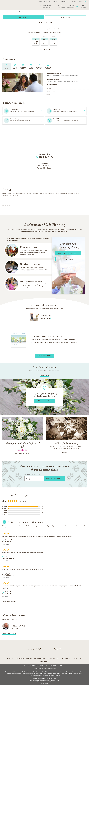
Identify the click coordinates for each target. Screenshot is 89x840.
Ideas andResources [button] (71, 6)
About (15, 12)
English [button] (82, 1)
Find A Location (44, 1)
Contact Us (65, 1)
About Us (10, 658)
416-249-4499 (46, 157)
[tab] (6, 66)
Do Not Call (78, 658)
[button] (82, 1)
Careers (29, 658)
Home (3, 12)
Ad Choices (44, 661)
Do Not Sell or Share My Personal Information (44, 668)
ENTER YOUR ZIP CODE (32, 474)
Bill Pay (55, 1)
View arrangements (23, 453)
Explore (9, 12)
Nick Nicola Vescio (18, 625)
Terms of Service (53, 658)
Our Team (22, 12)
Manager (14, 629)
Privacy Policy (39, 658)
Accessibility (66, 658)
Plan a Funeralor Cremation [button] (46, 6)
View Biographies (9, 633)
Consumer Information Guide (44, 681)
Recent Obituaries (60, 6)
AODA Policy (44, 683)
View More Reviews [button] (9, 601)
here (77, 342)
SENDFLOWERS (83, 6)
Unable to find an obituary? (66, 443)
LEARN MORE (44, 375)
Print (74, 1)
